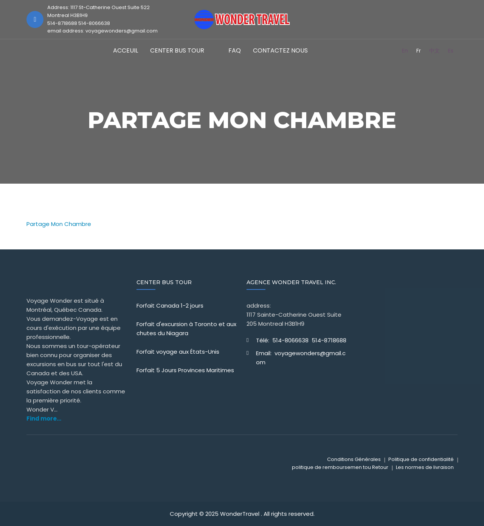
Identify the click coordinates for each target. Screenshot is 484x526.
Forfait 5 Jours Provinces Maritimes (185, 370)
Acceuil (125, 50)
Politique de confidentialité (421, 459)
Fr (418, 50)
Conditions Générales (354, 459)
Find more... (43, 418)
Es (450, 50)
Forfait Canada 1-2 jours (170, 305)
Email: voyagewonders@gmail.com (301, 357)
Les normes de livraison (425, 467)
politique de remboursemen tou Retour (340, 467)
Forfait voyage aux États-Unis (178, 352)
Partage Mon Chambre (58, 224)
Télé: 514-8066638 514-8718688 (301, 340)
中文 (434, 50)
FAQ (234, 50)
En (405, 50)
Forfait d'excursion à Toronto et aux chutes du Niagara (186, 328)
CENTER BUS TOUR (177, 50)
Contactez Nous (280, 50)
